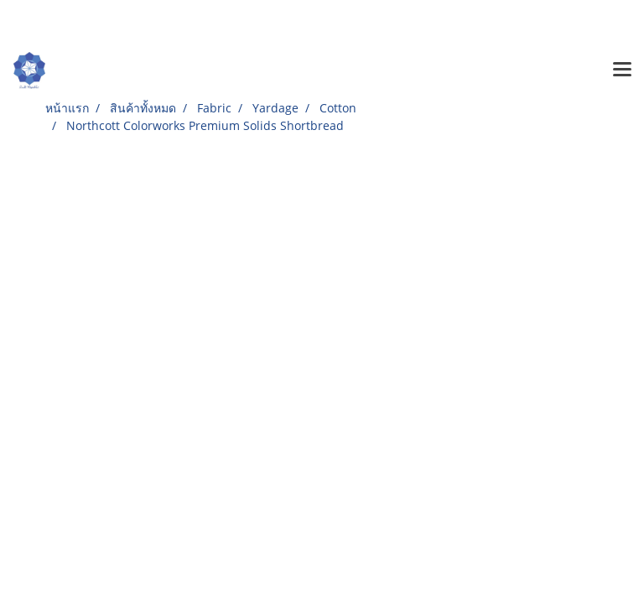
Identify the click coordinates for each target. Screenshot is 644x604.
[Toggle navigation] (622, 70)
